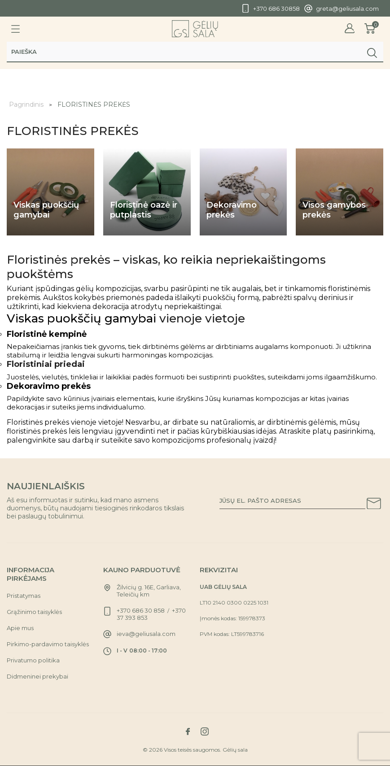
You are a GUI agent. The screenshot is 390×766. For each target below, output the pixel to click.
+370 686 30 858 (141, 610)
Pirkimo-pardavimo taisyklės (48, 644)
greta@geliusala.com (347, 8)
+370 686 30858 (276, 8)
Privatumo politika (33, 660)
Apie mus (20, 627)
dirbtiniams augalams (252, 346)
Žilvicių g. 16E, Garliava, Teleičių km (149, 590)
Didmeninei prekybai (37, 676)
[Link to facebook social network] (188, 731)
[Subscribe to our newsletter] (374, 505)
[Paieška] (195, 52)
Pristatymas (23, 595)
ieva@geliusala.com (146, 633)
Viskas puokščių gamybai (81, 318)
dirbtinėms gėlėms (173, 346)
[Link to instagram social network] (205, 731)
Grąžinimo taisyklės (34, 611)
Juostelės (23, 377)
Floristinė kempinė (47, 334)
